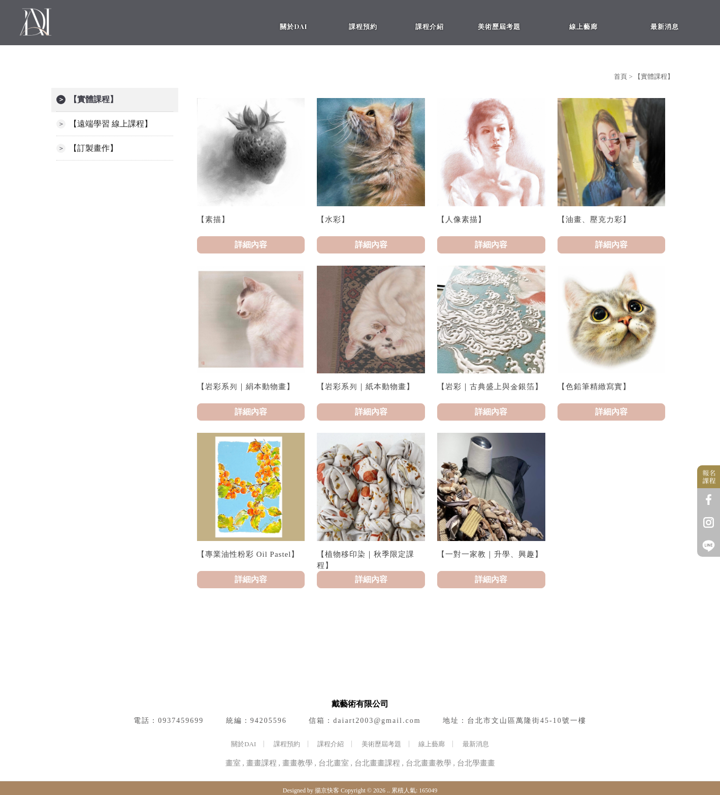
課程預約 (287, 744)
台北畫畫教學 (428, 763)
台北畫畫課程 (377, 763)
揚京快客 (327, 790)
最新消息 (476, 744)
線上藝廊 (431, 744)
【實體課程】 (93, 99)
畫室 (233, 763)
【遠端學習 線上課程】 (110, 123)
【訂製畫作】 (93, 148)
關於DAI (243, 744)
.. (388, 790)
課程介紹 (330, 744)
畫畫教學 (297, 763)
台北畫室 (333, 763)
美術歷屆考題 (381, 744)
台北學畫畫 (476, 763)
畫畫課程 (261, 763)
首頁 (620, 76)
